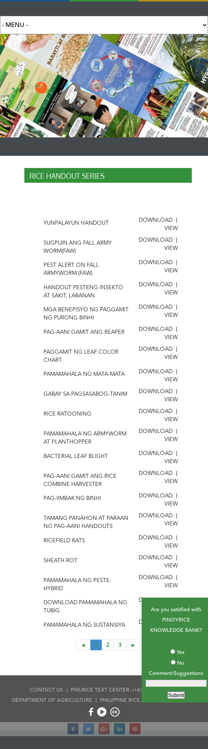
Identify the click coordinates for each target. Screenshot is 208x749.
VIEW (171, 228)
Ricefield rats (64, 541)
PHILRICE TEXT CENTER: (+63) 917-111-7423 (124, 690)
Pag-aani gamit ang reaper (84, 332)
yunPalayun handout (76, 223)
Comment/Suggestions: (176, 673)
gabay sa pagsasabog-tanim (85, 394)
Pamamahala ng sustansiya (84, 625)
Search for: (104, 25)
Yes (180, 652)
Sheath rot (60, 561)
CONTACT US (46, 690)
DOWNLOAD (156, 220)
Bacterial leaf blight (76, 456)
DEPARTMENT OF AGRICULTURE (52, 700)
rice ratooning (67, 414)
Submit (176, 695)
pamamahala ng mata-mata (84, 374)
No (180, 663)
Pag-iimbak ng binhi (72, 498)
